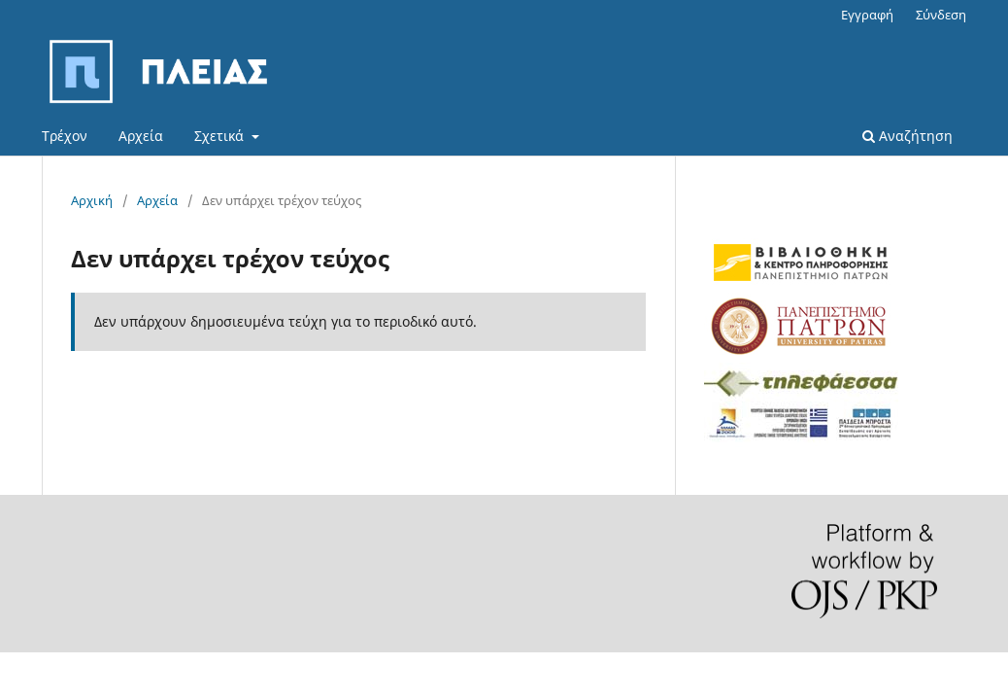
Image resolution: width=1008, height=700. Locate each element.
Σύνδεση (941, 14)
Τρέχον (64, 135)
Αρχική (92, 200)
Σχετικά (221, 135)
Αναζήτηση (907, 135)
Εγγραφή (867, 14)
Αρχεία (140, 135)
